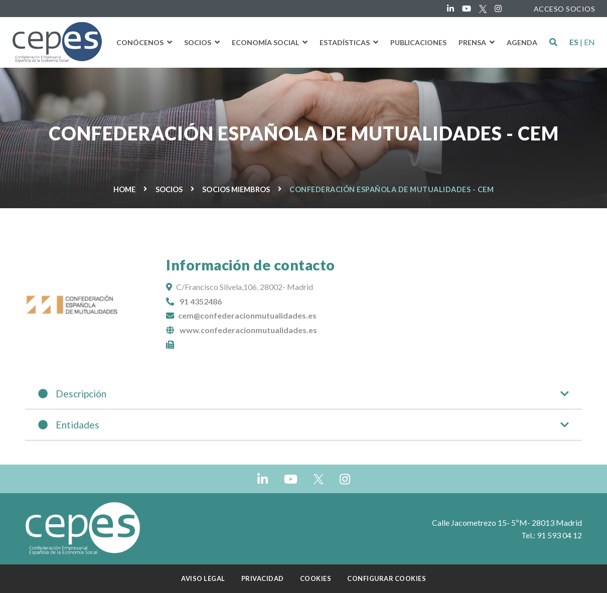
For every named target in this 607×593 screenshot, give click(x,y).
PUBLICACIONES (418, 42)
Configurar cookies (386, 578)
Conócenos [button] (140, 42)
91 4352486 (201, 301)
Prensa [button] (473, 42)
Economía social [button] (266, 42)
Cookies (316, 578)
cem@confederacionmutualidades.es (247, 315)
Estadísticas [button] (345, 42)
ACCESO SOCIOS (564, 9)
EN (589, 42)
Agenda (522, 42)
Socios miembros (236, 189)
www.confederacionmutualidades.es (248, 330)
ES (573, 42)
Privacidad (262, 578)
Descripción (303, 393)
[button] (553, 42)
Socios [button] (198, 42)
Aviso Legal (203, 578)
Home (124, 189)
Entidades (303, 424)
